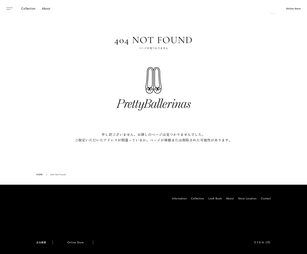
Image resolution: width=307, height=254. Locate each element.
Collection (197, 198)
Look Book (215, 198)
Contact (266, 198)
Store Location (247, 198)
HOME (39, 174)
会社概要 (41, 242)
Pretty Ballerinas (153, 8)
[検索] (272, 8)
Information (179, 198)
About (230, 198)
